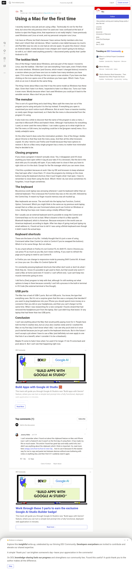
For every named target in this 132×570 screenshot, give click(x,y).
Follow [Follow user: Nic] (112, 16)
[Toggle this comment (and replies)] (17, 438)
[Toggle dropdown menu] (85, 350)
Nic (21, 11)
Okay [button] (10, 566)
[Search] (10, 2)
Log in (112, 3)
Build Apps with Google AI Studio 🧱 (39, 387)
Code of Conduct (46, 463)
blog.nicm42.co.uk (49, 13)
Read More (20, 407)
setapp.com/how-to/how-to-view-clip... (39, 449)
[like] (23, 458)
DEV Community (114, 51)
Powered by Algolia (66, 3)
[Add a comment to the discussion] (53, 426)
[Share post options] (5, 73)
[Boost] (5, 66)
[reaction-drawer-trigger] (4, 44)
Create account (123, 3)
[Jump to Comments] (5, 52)
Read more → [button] (51, 527)
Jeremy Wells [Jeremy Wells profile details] (25, 435)
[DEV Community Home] (4, 3)
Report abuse (57, 463)
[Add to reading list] (5, 59)
